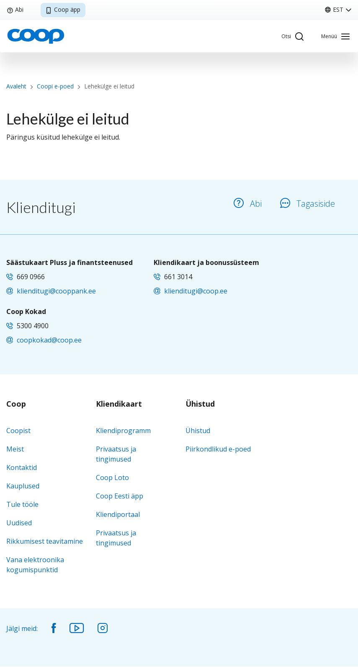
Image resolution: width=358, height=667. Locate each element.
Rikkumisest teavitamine (44, 541)
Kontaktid (21, 467)
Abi (15, 9)
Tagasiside (307, 203)
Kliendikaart (119, 404)
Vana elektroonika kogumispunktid (35, 564)
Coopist (18, 430)
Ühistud (200, 404)
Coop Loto (112, 477)
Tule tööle (22, 504)
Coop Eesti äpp (119, 496)
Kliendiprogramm (123, 430)
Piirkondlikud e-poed (218, 449)
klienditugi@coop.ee (195, 291)
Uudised (19, 522)
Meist (15, 449)
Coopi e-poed (55, 86)
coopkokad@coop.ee (49, 340)
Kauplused (22, 486)
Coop (16, 404)
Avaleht (16, 86)
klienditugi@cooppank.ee (56, 291)
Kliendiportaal (118, 514)
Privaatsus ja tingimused (116, 454)
